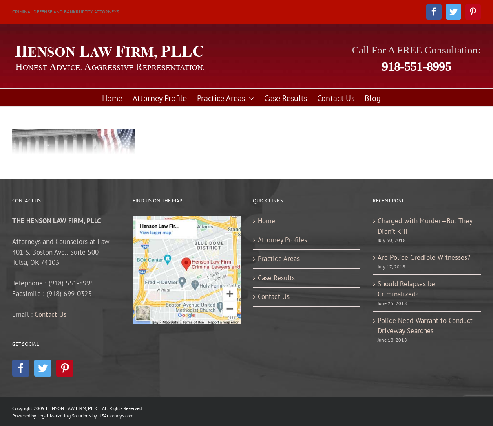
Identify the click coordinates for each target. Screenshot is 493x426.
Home (266, 220)
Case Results (276, 277)
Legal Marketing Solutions (64, 416)
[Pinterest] (64, 368)
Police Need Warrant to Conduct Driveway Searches (425, 326)
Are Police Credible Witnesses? (424, 257)
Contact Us (50, 314)
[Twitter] (42, 368)
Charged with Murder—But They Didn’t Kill (425, 226)
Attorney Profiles (282, 239)
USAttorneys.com (116, 416)
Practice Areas (279, 258)
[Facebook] (20, 368)
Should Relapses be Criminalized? (406, 289)
